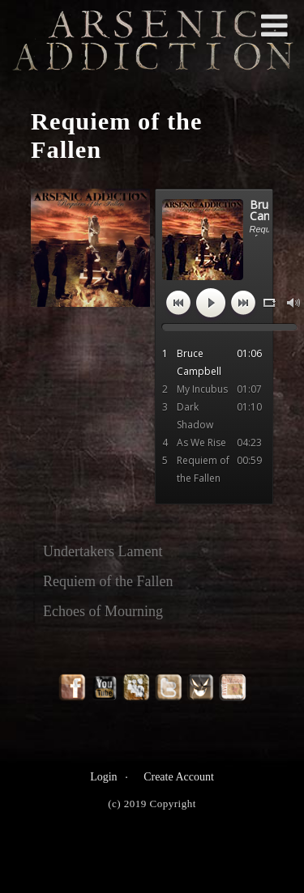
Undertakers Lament (102, 551)
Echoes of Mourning (103, 611)
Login (103, 777)
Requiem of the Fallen (108, 581)
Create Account (178, 777)
